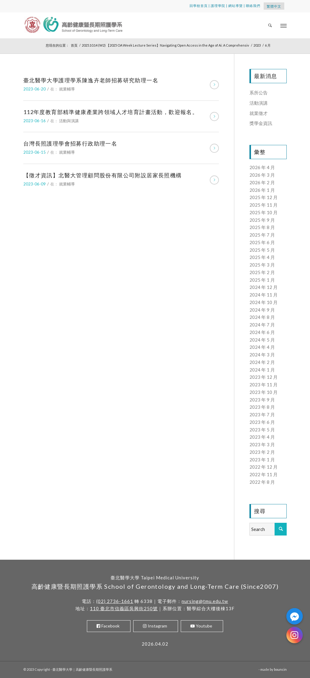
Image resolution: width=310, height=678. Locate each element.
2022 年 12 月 (263, 467)
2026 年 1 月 (262, 190)
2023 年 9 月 (262, 399)
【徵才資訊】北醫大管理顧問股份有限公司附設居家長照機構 (102, 175)
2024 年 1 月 (262, 369)
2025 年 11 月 (263, 205)
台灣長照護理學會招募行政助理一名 (70, 143)
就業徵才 (258, 113)
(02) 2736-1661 (114, 601)
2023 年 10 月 (263, 392)
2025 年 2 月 (262, 272)
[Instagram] (294, 635)
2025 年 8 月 (262, 227)
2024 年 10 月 (263, 302)
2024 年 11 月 (263, 294)
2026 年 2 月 (262, 182)
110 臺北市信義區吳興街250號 (124, 608)
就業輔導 (67, 89)
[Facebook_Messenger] (294, 616)
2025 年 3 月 (262, 264)
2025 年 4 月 (262, 257)
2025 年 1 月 (262, 280)
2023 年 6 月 (262, 422)
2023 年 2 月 (262, 452)
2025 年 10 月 (263, 212)
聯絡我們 (253, 6)
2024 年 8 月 (262, 317)
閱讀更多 (214, 85)
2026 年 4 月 (262, 167)
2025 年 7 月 (262, 234)
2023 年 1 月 (262, 459)
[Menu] (283, 25)
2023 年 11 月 (263, 384)
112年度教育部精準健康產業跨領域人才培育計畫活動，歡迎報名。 (110, 112)
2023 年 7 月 (262, 414)
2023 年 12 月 (263, 377)
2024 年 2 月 (262, 362)
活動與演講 (69, 120)
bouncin (280, 669)
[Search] (270, 25)
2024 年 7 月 (262, 324)
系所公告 (258, 92)
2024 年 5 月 (262, 339)
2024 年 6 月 (262, 332)
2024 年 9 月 (262, 310)
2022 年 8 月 (262, 482)
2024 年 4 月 (262, 347)
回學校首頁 (199, 6)
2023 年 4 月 (262, 437)
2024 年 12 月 (263, 287)
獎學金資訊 (260, 123)
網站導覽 (235, 6)
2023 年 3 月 (262, 444)
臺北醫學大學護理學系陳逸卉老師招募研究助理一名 (90, 80)
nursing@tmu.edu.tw (205, 601)
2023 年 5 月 (262, 429)
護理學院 (218, 6)
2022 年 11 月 (263, 474)
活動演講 (258, 103)
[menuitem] (270, 25)
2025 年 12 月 (263, 197)
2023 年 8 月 (262, 407)
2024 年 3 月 (262, 354)
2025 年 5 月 (262, 250)
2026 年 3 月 (262, 175)
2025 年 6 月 (262, 242)
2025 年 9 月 (262, 220)
